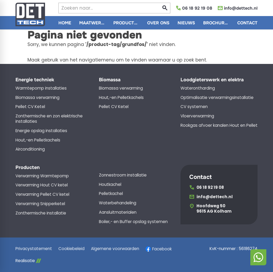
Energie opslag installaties (41, 130)
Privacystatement (33, 248)
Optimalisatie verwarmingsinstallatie (217, 97)
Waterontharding (197, 88)
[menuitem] (64, 22)
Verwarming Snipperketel (40, 203)
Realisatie (28, 260)
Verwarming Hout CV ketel (41, 185)
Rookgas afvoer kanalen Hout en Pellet (219, 125)
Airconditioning (30, 149)
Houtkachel (110, 184)
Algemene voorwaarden (115, 248)
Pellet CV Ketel (30, 106)
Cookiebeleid (71, 248)
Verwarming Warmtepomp (42, 176)
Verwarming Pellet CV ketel (42, 194)
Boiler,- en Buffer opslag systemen (133, 221)
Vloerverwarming (197, 116)
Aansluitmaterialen (117, 212)
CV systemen (194, 106)
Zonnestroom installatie (123, 175)
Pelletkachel (111, 193)
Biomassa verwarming (37, 97)
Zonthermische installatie (40, 213)
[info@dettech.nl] (238, 8)
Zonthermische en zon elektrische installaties (49, 118)
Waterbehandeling (117, 203)
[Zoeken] (104, 8)
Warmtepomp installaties (41, 88)
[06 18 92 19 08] (194, 8)
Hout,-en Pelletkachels (37, 140)
